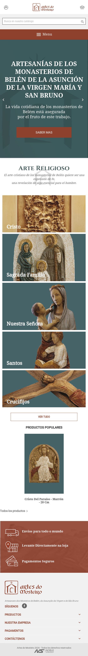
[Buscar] (44, 21)
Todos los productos (14, 511)
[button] (6, 99)
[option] (44, 99)
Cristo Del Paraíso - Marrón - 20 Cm (44, 500)
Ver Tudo (44, 416)
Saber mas (44, 132)
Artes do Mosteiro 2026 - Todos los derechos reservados (44, 648)
